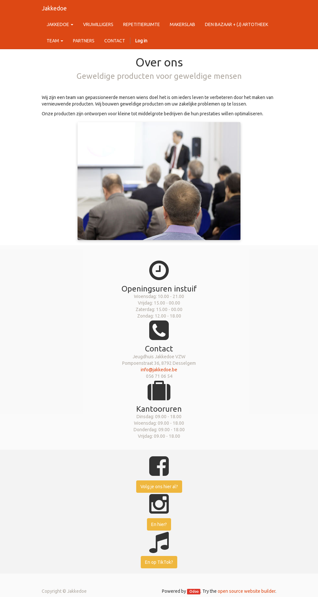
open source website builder (246, 591)
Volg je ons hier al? (159, 486)
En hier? (159, 524)
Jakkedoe (54, 8)
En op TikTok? (159, 562)
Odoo (193, 591)
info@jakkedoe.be (159, 369)
